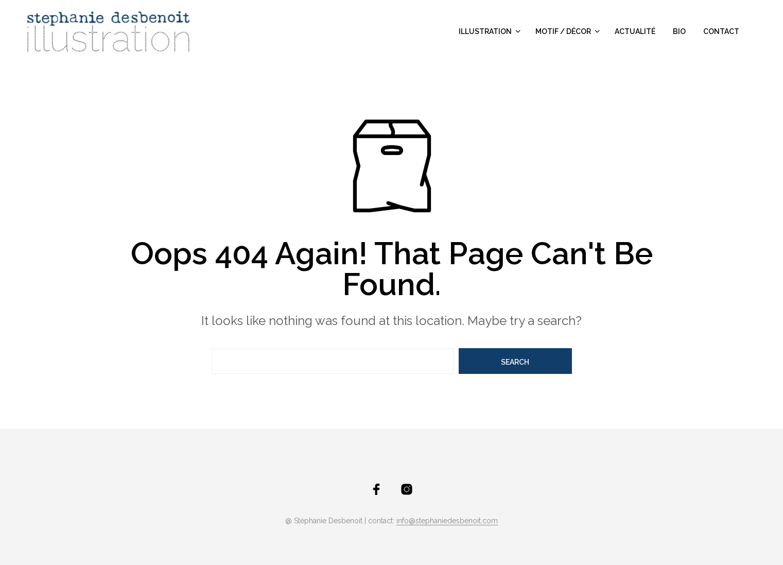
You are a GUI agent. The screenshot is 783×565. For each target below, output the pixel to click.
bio (679, 31)
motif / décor (563, 31)
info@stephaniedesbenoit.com (447, 521)
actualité (635, 31)
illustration (485, 31)
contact (721, 31)
